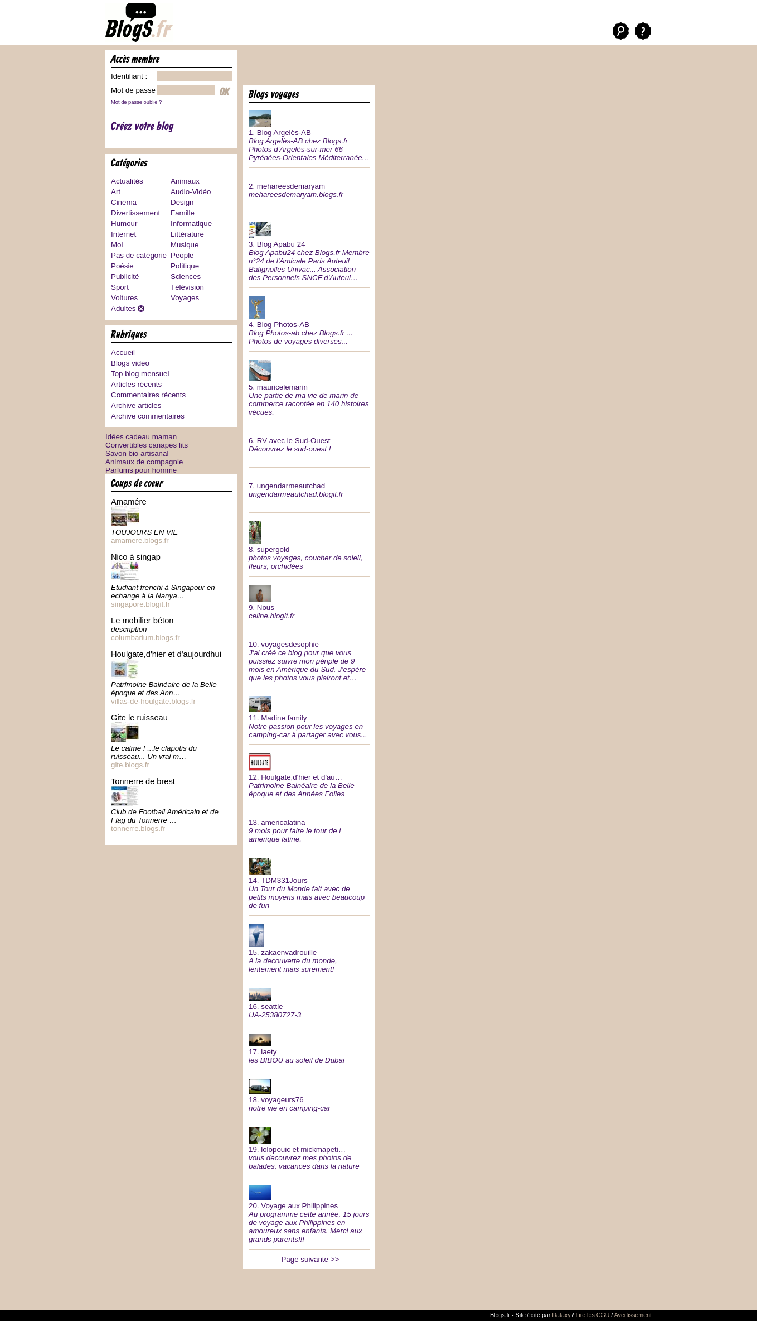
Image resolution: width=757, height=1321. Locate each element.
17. (309, 1047)
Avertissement (633, 1315)
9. (309, 601)
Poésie (122, 266)
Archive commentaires (148, 416)
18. (309, 1094)
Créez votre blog (142, 126)
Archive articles (136, 405)
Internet (123, 234)
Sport (120, 287)
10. (309, 657)
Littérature (187, 234)
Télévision (187, 287)
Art (115, 192)
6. (309, 440)
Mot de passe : (135, 90)
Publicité (125, 276)
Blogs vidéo (130, 363)
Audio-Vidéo (191, 192)
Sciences (186, 276)
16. (309, 1002)
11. (309, 716)
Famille (183, 213)
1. (309, 134)
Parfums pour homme (141, 470)
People (182, 255)
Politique (185, 266)
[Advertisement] (373, 67)
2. (309, 186)
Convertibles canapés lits (146, 445)
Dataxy (561, 1315)
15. (309, 947)
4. (309, 319)
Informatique (191, 223)
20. (309, 1212)
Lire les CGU (592, 1315)
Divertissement (135, 213)
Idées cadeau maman (141, 437)
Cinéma (124, 202)
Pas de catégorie (139, 255)
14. (309, 882)
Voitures (124, 298)
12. (309, 774)
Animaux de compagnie (144, 462)
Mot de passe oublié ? (136, 102)
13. (309, 826)
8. (309, 544)
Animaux (185, 181)
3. (309, 250)
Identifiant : (129, 76)
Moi (117, 245)
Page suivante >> (310, 1259)
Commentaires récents (148, 395)
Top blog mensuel (140, 373)
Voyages (185, 298)
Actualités (127, 181)
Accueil (123, 352)
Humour (124, 223)
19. (309, 1147)
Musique (184, 245)
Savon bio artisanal (136, 453)
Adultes (123, 308)
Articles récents (136, 384)
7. (309, 485)
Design (182, 202)
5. (309, 386)
